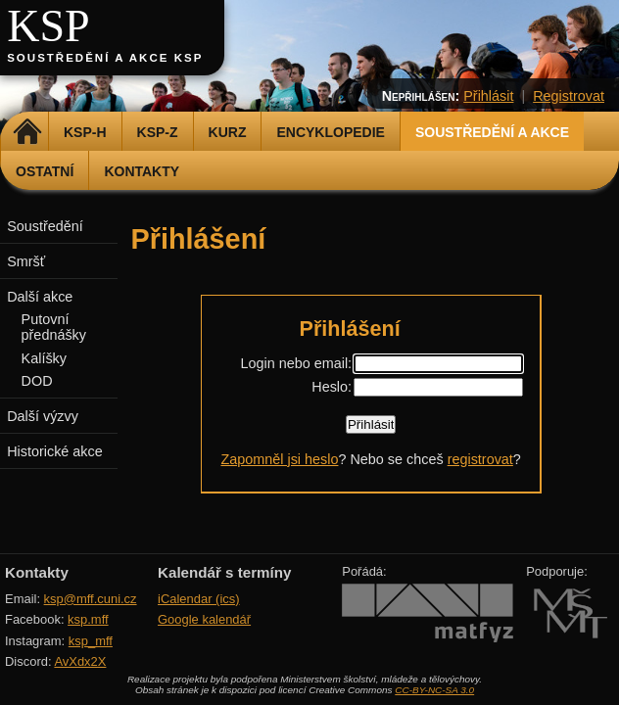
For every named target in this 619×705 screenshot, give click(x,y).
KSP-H (85, 132)
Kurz (228, 132)
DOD (37, 381)
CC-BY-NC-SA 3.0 (434, 689)
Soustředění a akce (492, 132)
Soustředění (45, 226)
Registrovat (568, 96)
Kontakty (141, 171)
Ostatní (44, 171)
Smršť (26, 261)
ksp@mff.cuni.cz (90, 598)
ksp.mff (88, 619)
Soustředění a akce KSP (105, 58)
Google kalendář (204, 619)
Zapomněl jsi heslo (279, 459)
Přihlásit (488, 96)
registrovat (480, 459)
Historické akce (55, 451)
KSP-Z (157, 132)
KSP (48, 26)
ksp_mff (91, 641)
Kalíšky (44, 358)
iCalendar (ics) (199, 598)
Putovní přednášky (54, 327)
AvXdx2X (80, 661)
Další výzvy (42, 416)
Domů (27, 132)
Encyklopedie (330, 132)
